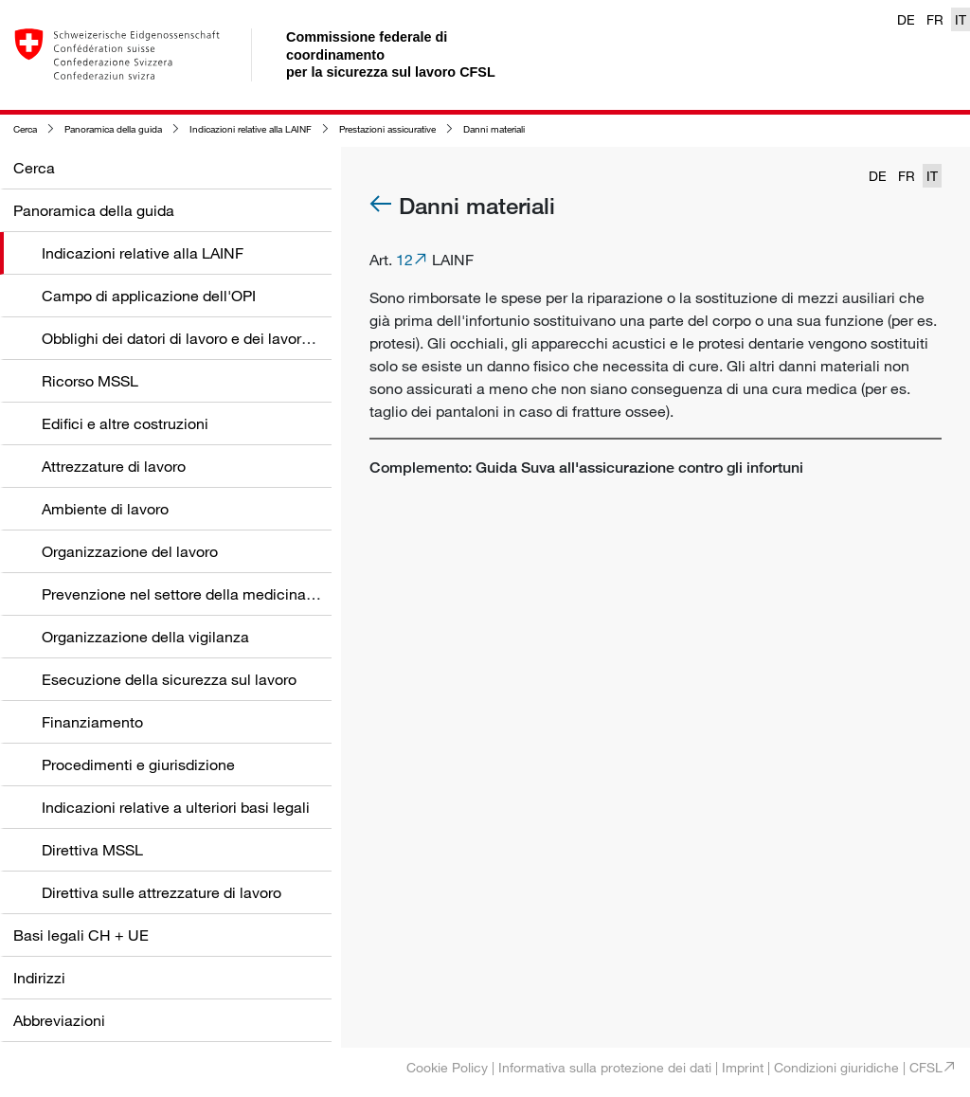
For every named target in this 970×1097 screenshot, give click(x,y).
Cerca (25, 129)
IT (960, 19)
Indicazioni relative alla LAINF (250, 129)
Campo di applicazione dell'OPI (149, 295)
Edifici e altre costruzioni (125, 423)
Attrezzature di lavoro (114, 466)
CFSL (926, 1067)
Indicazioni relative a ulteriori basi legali (176, 807)
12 (404, 259)
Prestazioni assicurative (387, 129)
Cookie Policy (447, 1067)
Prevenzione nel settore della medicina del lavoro (209, 593)
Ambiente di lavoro (105, 508)
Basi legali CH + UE (81, 935)
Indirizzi (39, 977)
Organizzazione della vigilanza (145, 636)
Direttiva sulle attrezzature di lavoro (161, 892)
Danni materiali (494, 129)
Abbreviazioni (59, 1020)
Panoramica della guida (113, 129)
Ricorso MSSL (90, 380)
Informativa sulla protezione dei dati (604, 1067)
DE (906, 19)
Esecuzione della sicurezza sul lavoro (169, 679)
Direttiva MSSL (92, 849)
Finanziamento (92, 721)
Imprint (742, 1067)
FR (934, 19)
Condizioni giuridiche (836, 1067)
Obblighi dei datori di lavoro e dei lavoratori (187, 338)
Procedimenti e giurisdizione (138, 764)
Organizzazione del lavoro (130, 551)
